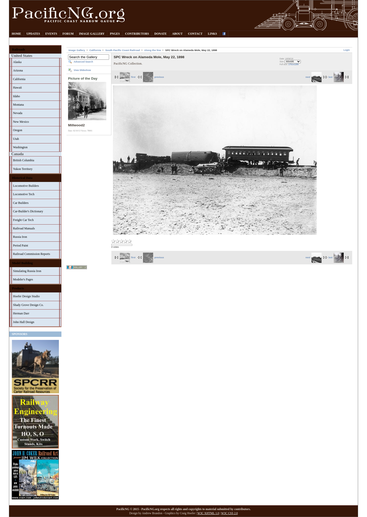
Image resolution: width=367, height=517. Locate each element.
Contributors (137, 33)
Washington (20, 147)
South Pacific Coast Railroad (122, 50)
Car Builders (21, 203)
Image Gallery (91, 33)
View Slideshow (82, 70)
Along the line (152, 50)
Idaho (16, 96)
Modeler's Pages (23, 279)
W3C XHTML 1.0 (208, 513)
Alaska (17, 62)
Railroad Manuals (24, 228)
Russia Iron (20, 237)
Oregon (17, 130)
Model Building (22, 263)
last (336, 77)
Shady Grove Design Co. (28, 305)
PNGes (115, 33)
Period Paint (20, 245)
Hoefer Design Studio (26, 296)
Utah (16, 139)
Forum (68, 33)
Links (212, 33)
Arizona (18, 70)
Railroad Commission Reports (31, 254)
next (314, 77)
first (128, 77)
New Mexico (21, 122)
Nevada (17, 113)
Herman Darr (21, 313)
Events (51, 33)
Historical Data (22, 178)
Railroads (18, 49)
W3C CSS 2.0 (229, 513)
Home (16, 33)
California (19, 79)
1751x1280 (293, 64)
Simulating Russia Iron (27, 271)
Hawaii (17, 87)
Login (347, 50)
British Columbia (23, 160)
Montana (18, 104)
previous (153, 77)
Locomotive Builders (26, 186)
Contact (195, 33)
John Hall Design (23, 322)
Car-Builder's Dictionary (28, 211)
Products (18, 288)
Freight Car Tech (23, 220)
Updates (33, 33)
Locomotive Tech (23, 194)
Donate (160, 33)
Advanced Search (83, 61)
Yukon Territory (23, 169)
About (177, 33)
